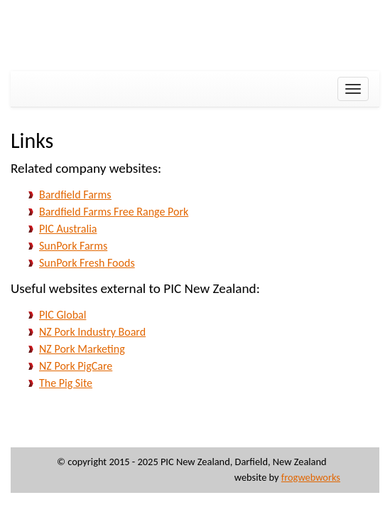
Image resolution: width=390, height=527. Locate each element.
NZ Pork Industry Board (92, 332)
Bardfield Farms (75, 194)
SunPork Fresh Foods (87, 263)
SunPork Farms (73, 245)
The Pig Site (65, 383)
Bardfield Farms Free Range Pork (113, 211)
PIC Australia (68, 228)
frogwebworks (310, 477)
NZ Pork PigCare (75, 366)
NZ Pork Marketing (82, 349)
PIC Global (62, 314)
